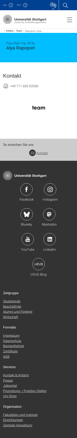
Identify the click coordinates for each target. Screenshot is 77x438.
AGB (6, 356)
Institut (9, 30)
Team (19, 30)
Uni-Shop (10, 396)
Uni (5, 5)
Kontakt (38, 153)
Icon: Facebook (26, 189)
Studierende (11, 301)
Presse (8, 380)
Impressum (11, 335)
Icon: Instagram (50, 189)
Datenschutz (12, 341)
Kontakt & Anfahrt (16, 375)
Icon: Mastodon (49, 214)
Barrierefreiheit (13, 346)
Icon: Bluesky (27, 214)
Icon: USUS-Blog (38, 264)
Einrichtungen (13, 420)
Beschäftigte (12, 306)
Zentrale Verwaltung (17, 425)
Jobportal (10, 385)
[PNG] (38, 107)
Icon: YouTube (28, 239)
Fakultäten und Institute (20, 414)
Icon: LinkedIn (50, 239)
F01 (19, 5)
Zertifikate (10, 351)
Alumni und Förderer (17, 311)
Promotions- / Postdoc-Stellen (25, 391)
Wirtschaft (10, 317)
